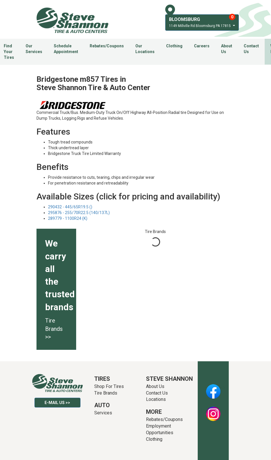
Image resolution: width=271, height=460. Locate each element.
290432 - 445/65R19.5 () (70, 207)
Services (103, 413)
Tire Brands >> (54, 328)
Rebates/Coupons (107, 46)
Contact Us (251, 49)
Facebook (213, 388)
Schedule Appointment (66, 49)
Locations (156, 399)
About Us (226, 49)
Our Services (34, 49)
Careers (202, 46)
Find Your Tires (9, 52)
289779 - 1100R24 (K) (67, 218)
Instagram (213, 410)
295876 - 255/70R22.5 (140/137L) (79, 212)
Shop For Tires (109, 386)
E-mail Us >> (57, 402)
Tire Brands (105, 393)
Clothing (174, 46)
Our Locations (145, 49)
